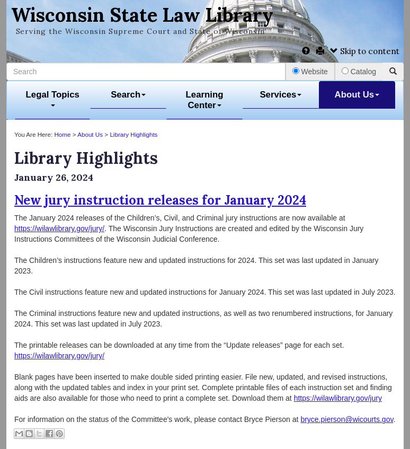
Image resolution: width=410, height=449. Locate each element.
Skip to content (364, 51)
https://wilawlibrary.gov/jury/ (59, 228)
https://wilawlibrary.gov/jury (338, 398)
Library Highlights (133, 134)
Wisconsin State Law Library (142, 15)
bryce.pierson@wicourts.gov (346, 419)
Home (62, 134)
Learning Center (205, 100)
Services (280, 95)
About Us (357, 95)
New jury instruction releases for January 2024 (160, 200)
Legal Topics (52, 98)
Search (128, 95)
